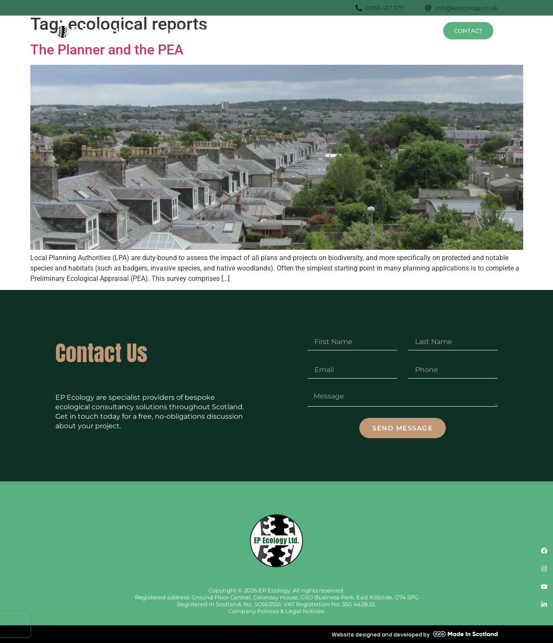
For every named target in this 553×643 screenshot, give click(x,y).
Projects (367, 30)
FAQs (399, 30)
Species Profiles (312, 30)
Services (210, 30)
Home (144, 30)
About (173, 30)
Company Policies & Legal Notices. (276, 611)
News (425, 30)
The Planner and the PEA (106, 49)
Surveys (254, 30)
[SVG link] (93, 32)
